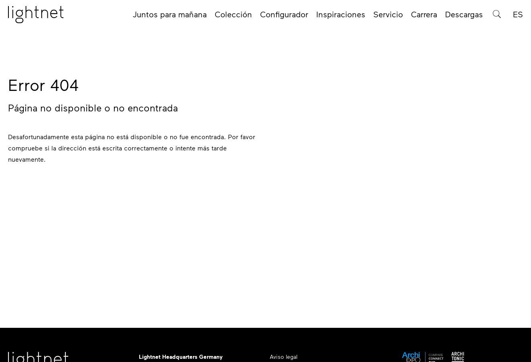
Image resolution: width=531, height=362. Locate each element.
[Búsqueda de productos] (497, 17)
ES (518, 17)
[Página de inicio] (35, 17)
